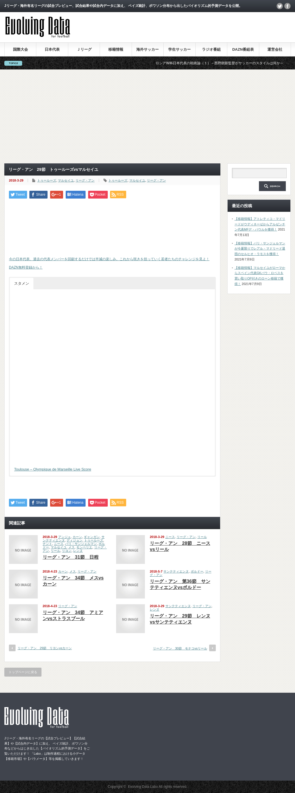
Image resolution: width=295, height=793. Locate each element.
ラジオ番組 (211, 49)
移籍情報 (115, 49)
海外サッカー (147, 49)
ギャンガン (92, 537)
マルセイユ (66, 180)
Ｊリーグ (84, 49)
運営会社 (274, 49)
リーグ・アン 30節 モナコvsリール (180, 648)
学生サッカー (179, 49)
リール (55, 550)
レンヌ (78, 550)
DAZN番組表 (243, 49)
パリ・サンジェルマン (81, 543)
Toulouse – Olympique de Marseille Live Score (52, 469)
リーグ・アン (84, 180)
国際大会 (20, 49)
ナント (47, 543)
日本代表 (52, 49)
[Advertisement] (147, 116)
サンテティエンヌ (176, 571)
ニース (58, 543)
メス (71, 547)
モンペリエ (84, 547)
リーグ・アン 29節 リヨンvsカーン (45, 648)
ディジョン (74, 540)
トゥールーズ (46, 180)
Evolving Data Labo (143, 787)
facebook (287, 6)
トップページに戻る (23, 672)
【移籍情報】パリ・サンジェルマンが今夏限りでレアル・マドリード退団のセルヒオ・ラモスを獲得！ (260, 248)
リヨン (66, 550)
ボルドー (197, 571)
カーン (77, 537)
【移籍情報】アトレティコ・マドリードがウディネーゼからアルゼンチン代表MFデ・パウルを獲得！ (260, 224)
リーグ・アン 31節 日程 (71, 557)
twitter (280, 6)
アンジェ (64, 537)
